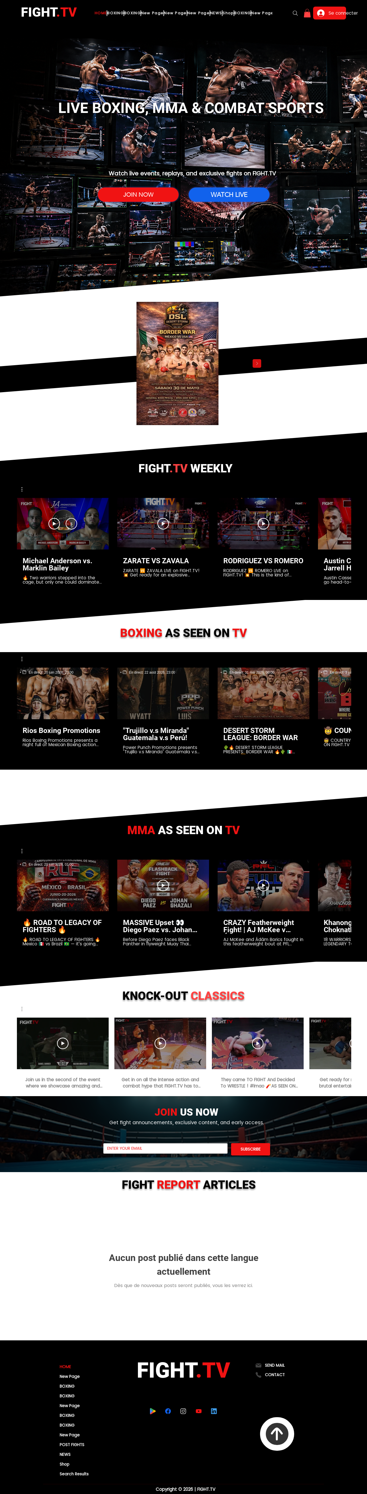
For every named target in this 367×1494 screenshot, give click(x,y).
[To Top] (277, 1434)
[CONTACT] (277, 1374)
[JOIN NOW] (138, 194)
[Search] (295, 13)
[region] (46, 672)
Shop (64, 1464)
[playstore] (152, 1411)
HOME (65, 1367)
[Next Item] (257, 363)
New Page (70, 1376)
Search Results (74, 1474)
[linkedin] (213, 1411)
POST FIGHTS (72, 1445)
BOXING (67, 1386)
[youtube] (198, 1411)
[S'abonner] (71, 523)
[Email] (164, 1148)
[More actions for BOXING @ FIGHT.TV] (25, 659)
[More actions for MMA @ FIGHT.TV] (25, 851)
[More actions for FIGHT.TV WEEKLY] (25, 489)
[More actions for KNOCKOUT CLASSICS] (25, 1009)
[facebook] (167, 1411)
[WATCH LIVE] (229, 194)
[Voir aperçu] (54, 523)
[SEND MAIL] (277, 1365)
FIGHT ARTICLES (189, 1185)
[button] (307, 13)
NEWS (65, 1454)
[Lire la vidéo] (163, 523)
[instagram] (183, 1411)
